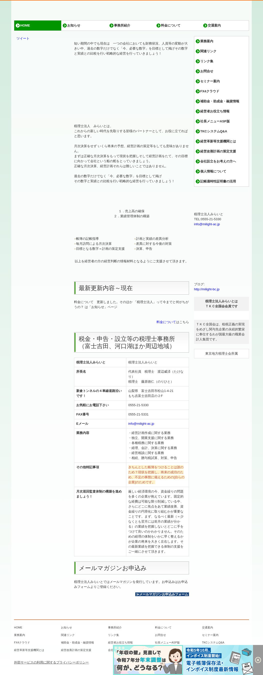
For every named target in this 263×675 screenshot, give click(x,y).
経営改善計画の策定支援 (218, 151)
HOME (25, 25)
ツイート (23, 38)
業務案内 (206, 41)
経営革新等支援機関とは (218, 141)
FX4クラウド (209, 91)
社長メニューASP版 (215, 121)
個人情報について (213, 171)
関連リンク (208, 51)
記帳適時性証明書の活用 (218, 181)
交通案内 (214, 25)
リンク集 (206, 61)
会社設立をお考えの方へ (218, 161)
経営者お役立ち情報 (215, 111)
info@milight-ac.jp (141, 423)
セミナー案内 (210, 81)
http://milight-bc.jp (207, 289)
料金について (170, 25)
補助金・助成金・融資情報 (219, 101)
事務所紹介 (122, 25)
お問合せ (206, 71)
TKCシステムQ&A (213, 131)
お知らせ (73, 25)
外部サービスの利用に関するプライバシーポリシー (51, 662)
